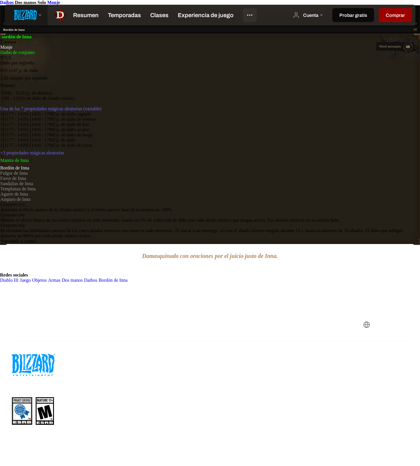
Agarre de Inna (14, 194)
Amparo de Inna (15, 199)
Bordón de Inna (14, 167)
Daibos (7, 2)
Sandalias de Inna (16, 183)
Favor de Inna (13, 178)
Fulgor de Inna (14, 173)
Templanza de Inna (17, 188)
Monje (53, 2)
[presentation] (26, 15)
